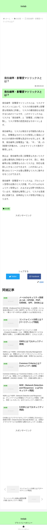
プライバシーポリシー (23, 523)
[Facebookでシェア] (34, 276)
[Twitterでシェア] (13, 276)
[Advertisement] (23, 48)
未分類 (6, 209)
